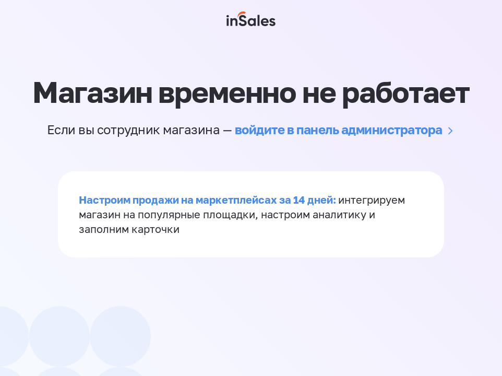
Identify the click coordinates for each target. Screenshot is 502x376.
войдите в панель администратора (339, 129)
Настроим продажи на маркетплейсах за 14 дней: (208, 199)
